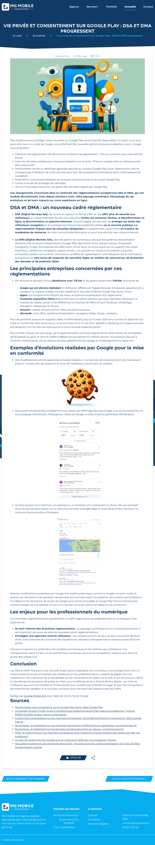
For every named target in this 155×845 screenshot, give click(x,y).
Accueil (17, 35)
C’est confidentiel (64, 827)
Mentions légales (98, 823)
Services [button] (91, 6)
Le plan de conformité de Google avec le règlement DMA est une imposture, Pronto (65, 740)
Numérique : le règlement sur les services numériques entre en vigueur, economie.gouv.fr (69, 729)
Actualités (39, 35)
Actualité (130, 6)
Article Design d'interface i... (129, 778)
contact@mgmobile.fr (135, 823)
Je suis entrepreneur (66, 815)
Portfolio (111, 6)
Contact (148, 6)
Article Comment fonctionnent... (25, 778)
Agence (74, 6)
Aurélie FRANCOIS (35, 696)
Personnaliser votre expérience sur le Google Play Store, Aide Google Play (59, 707)
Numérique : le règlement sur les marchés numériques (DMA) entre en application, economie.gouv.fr (76, 725)
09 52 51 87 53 (130, 827)
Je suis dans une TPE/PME (69, 821)
